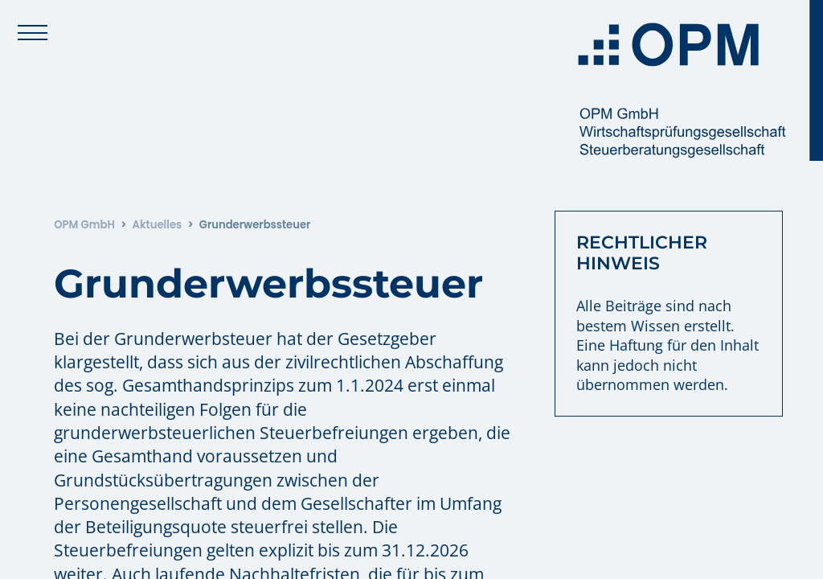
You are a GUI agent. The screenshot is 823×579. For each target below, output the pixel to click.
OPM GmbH (84, 224)
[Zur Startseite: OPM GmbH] (694, 80)
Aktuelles (157, 224)
